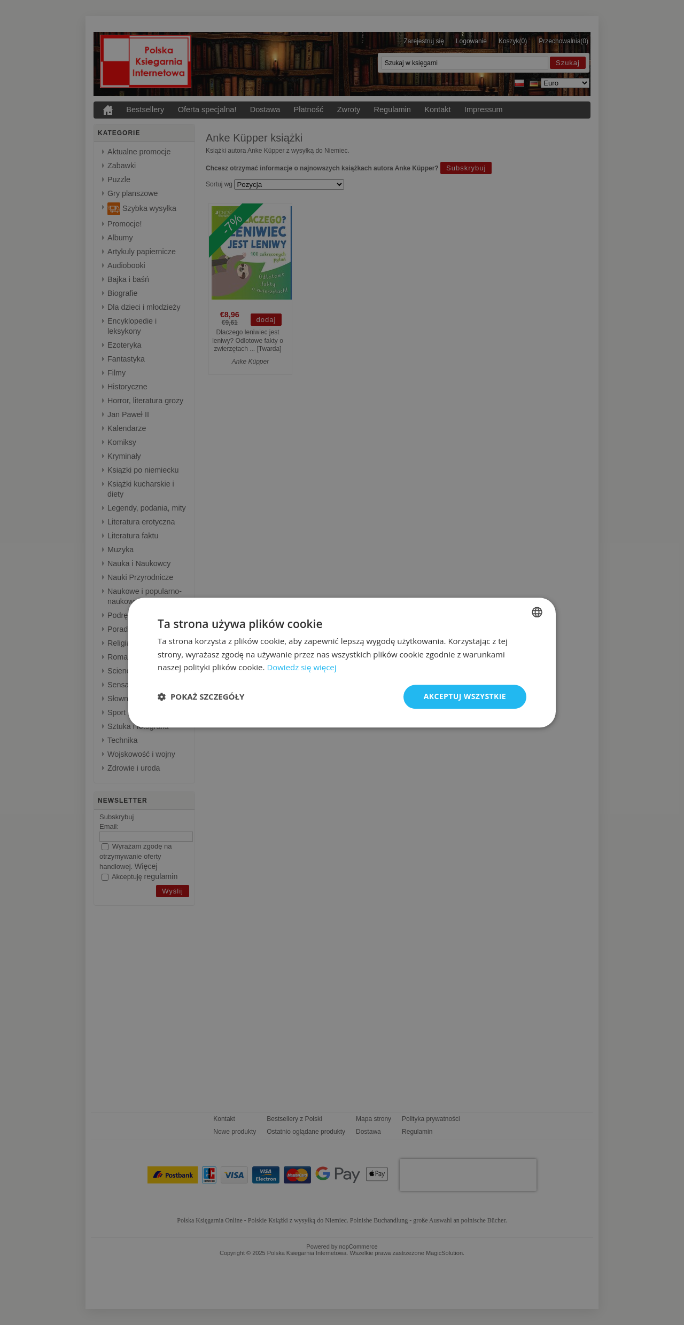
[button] (201, 697)
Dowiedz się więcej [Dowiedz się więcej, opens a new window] (301, 667)
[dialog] (342, 662)
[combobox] (537, 612)
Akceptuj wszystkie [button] (465, 696)
